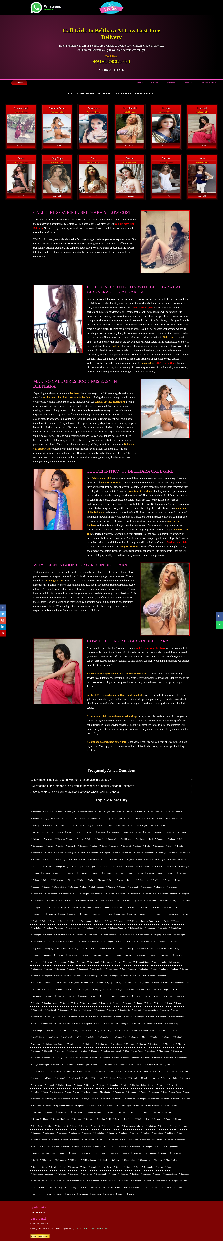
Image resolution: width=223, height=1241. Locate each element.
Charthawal (37, 894)
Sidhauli (103, 1160)
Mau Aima (138, 1051)
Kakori (142, 989)
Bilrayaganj (58, 880)
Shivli (35, 1160)
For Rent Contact (208, 83)
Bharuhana (117, 866)
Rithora (50, 1126)
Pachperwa (119, 1092)
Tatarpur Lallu (171, 1174)
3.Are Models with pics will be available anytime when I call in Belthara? (75, 792)
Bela (140, 859)
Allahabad (68, 818)
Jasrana (79, 976)
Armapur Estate (146, 825)
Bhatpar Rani (159, 866)
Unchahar (135, 1187)
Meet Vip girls (37, 1212)
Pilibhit (176, 1099)
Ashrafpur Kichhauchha (43, 832)
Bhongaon (83, 873)
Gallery (154, 83)
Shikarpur (137, 1153)
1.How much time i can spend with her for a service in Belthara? (70, 779)
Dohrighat (120, 914)
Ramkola (121, 1112)
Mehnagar (59, 1058)
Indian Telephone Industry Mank (168, 962)
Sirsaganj (74, 1167)
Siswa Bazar (106, 1167)
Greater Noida (105, 948)
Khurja (63, 1017)
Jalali (155, 969)
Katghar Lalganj (51, 1003)
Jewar (124, 976)
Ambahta (130, 818)
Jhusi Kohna (97, 982)
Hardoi (128, 955)
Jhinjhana (75, 982)
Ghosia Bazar (96, 941)
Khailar (159, 1003)
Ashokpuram (162, 825)
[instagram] (3, 620)
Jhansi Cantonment (158, 976)
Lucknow (174, 1030)
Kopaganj (162, 1017)
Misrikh (169, 1058)
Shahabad (136, 1146)
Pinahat (48, 1105)
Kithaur (129, 1017)
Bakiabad (127, 846)
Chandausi (147, 887)
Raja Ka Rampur (95, 1112)
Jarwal (69, 976)
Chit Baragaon (39, 900)
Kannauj (83, 996)
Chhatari (122, 894)
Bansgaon (71, 853)
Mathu (84, 1051)
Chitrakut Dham (56, 900)
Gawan (168, 935)
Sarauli (170, 1140)
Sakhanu (171, 1133)
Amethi (141, 818)
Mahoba (134, 1037)
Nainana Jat (62, 1078)
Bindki (91, 880)
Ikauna (128, 962)
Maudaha (151, 1051)
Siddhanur (74, 1160)
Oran (77, 1092)
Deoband (74, 907)
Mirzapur (158, 1058)
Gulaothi (119, 948)
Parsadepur (65, 1099)
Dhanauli (143, 907)
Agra (99, 812)
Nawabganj (37, 1085)
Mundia (90, 1071)
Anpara (100, 825)
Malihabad (89, 1044)
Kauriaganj (106, 1003)
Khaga (149, 1003)
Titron (148, 1181)
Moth (109, 1064)
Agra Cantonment (113, 812)
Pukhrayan (126, 1105)
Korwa (35, 1023)
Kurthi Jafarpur (173, 1023)
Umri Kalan (115, 1187)
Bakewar (114, 846)
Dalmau (152, 900)
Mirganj (146, 1058)
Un (125, 1187)
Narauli (144, 1078)
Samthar (114, 1140)
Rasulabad (128, 1119)
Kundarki (110, 1023)
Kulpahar (88, 1023)
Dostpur (132, 914)
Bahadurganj (38, 846)
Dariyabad (176, 900)
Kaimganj (97, 989)
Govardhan (89, 948)
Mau (127, 1051)
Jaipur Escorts (76, 1228)
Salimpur (55, 1140)
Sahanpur (37, 1133)
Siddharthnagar (89, 1160)
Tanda (157, 1174)
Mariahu (36, 1051)
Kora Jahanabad (177, 1017)
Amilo (161, 818)
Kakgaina (120, 989)
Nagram (36, 1078)
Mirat (116, 1058)
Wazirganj (96, 1194)
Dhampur (118, 907)
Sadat (174, 1126)
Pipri (102, 1105)
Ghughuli (110, 941)
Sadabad (164, 1126)
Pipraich (92, 1105)
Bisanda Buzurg (116, 880)
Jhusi (85, 982)
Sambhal (76, 1140)
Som (138, 1167)
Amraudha (62, 825)
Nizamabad (113, 1085)
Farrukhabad (178, 921)
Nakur (86, 1078)
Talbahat (124, 1174)
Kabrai (166, 982)
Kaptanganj (125, 996)
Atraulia (90, 832)
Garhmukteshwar (110, 935)
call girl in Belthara (165, 363)
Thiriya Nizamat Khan (74, 1181)
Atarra (60, 832)
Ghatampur (180, 935)
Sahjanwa (113, 1133)
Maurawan (177, 1051)
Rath (139, 1119)
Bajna (104, 846)
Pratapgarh (113, 1105)
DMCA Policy (103, 1228)
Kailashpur (83, 989)
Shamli (74, 1153)
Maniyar (142, 1044)
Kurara (137, 1023)
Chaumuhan (52, 894)
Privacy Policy (90, 1228)
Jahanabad (83, 969)
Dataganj (36, 907)
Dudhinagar (145, 914)
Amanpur (118, 818)
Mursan (128, 1071)
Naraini (133, 1078)
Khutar (74, 1017)
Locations (46, 1223)
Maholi (145, 1037)
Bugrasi (47, 887)
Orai (69, 1092)
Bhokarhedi (70, 873)
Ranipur (88, 1119)
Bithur (178, 880)
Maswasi (60, 1051)
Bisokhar (156, 880)
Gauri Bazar (143, 935)
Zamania (132, 1194)
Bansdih (59, 853)
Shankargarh (100, 1153)
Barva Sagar (61, 859)
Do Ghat (108, 914)
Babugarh (112, 839)
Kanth (113, 996)
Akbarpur (178, 812)
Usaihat (157, 1187)
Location (188, 83)
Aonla (132, 825)
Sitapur (119, 1167)
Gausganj (157, 935)
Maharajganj (105, 1037)
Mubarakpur (121, 1064)
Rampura (77, 1119)
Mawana (36, 1058)
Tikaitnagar (94, 1181)
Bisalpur (101, 880)
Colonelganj (130, 900)
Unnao (146, 1187)
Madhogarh (67, 1037)
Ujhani (84, 1187)
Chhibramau (135, 894)
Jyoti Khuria (132, 982)
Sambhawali (89, 1140)
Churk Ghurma (114, 900)
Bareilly (128, 853)
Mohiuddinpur (83, 1064)
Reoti (168, 1119)
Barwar (74, 859)
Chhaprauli (66, 894)
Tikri (105, 1181)
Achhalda (37, 812)
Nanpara (122, 1078)
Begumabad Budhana (99, 859)
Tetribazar (185, 1174)
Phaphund (131, 1099)
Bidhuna (107, 873)
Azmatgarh (48, 839)
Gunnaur (162, 948)
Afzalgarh (71, 812)
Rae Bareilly (78, 1112)
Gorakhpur (62, 948)
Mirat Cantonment (131, 1058)
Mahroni (167, 1037)
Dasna (187, 900)
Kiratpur (94, 1017)
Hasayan (48, 962)
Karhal (157, 996)
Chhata (111, 894)
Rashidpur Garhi (104, 1119)
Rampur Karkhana (40, 1119)
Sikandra (158, 1160)
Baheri (50, 846)
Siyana (129, 1167)
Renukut (158, 1119)
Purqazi (166, 1105)
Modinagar (182, 1058)
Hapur (118, 955)
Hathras (82, 962)
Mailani (178, 1037)
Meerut (47, 1058)
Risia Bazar (38, 1126)
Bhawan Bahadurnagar (179, 866)
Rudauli (96, 1126)
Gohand (121, 941)
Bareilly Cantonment (144, 853)
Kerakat (128, 1003)
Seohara (98, 1146)
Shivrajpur (46, 1160)
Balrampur (159, 846)
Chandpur (160, 887)
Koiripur (140, 1017)
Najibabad (75, 1078)
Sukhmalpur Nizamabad (43, 1174)
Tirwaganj (137, 1181)
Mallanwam (103, 1044)
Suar (169, 1167)
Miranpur (106, 1058)
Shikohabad (151, 1153)
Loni (163, 1030)
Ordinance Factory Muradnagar (96, 1092)
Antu (110, 825)
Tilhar (113, 1181)
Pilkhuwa (37, 1105)
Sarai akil (158, 1140)
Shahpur (63, 1153)
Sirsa (64, 1167)
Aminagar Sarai (175, 818)
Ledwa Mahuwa (141, 1030)
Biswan (168, 880)
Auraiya (101, 832)
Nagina (184, 1071)
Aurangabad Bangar (132, 832)
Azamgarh (182, 832)
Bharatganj (78, 866)
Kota (59, 1023)
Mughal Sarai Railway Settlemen (161, 1064)
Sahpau (124, 1133)
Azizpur (36, 839)
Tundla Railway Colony (58, 1187)
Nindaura (90, 1085)
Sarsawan (46, 1146)
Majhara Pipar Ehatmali (55, 1044)
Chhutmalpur (150, 894)
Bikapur (150, 873)
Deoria (98, 907)
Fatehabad (37, 928)
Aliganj (46, 818)
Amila (151, 818)
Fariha (166, 921)
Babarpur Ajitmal (64, 839)
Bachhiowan (126, 839)
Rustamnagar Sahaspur (134, 1126)
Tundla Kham (38, 1187)
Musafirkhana (142, 1071)
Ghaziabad (37, 941)
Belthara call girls (143, 307)
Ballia (147, 846)
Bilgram (182, 873)
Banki (49, 853)
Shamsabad (86, 1153)
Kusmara (50, 1030)
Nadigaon (173, 1071)
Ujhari (94, 1187)
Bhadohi (48, 866)
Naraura (155, 1078)
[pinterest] (3, 633)
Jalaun (175, 969)
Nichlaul (50, 1085)
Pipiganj (80, 1105)
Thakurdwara (38, 1181)
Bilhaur (36, 880)
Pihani (166, 1099)
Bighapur (119, 873)
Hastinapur (61, 962)
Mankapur (169, 1044)
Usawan (167, 1187)
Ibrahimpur (108, 962)
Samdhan (103, 1140)
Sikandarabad (129, 1160)
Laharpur (62, 1030)
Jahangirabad (97, 969)
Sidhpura (115, 1160)
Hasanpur (37, 962)
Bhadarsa (37, 866)
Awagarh (158, 832)
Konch (151, 1017)
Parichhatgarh (50, 1099)
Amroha (74, 825)
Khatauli (137, 1010)
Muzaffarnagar (158, 1071)
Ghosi (83, 941)
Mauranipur (164, 1051)
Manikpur (130, 1044)
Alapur (36, 818)
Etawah (53, 921)
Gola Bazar (144, 941)
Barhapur (186, 853)
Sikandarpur (145, 1160)
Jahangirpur (113, 969)
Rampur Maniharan (60, 1119)
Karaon (137, 996)
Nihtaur (79, 1085)
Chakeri (111, 887)
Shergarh (114, 1153)
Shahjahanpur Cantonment (44, 1153)
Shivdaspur (176, 1153)
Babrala (100, 839)
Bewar (183, 859)
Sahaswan (75, 1133)
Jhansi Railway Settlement (44, 982)
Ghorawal (72, 941)
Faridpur (133, 921)
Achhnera (49, 812)
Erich (35, 921)
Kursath (159, 1023)
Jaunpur (115, 976)
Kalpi (175, 989)
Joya (121, 982)
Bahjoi (60, 846)
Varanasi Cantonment (53, 1194)
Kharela (87, 1010)
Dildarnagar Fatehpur (91, 914)
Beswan (173, 859)
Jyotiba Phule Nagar (150, 982)
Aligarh (56, 818)
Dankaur (164, 900)
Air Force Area (152, 812)
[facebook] (3, 608)
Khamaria (64, 1010)
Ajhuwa (166, 812)
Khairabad (180, 1003)
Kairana (108, 989)
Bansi (82, 853)
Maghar (80, 1037)
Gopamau (37, 948)
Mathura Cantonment (112, 1051)
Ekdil (185, 914)
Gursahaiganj (176, 948)
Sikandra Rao (171, 1160)
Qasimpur (37, 1112)
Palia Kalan (176, 1092)
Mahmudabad (120, 1037)
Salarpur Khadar (40, 1140)
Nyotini (36, 1092)
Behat (114, 859)
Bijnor (130, 873)
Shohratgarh (60, 1160)
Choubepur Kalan (85, 900)
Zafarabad (109, 1194)
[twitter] (3, 614)
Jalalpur (164, 969)
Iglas (119, 962)
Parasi (187, 1092)
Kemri (117, 1003)
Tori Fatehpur (161, 1181)
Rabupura (49, 1112)
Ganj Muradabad (63, 935)
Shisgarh (164, 1153)
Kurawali (148, 1023)
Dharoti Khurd (170, 907)
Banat (170, 846)
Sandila (134, 1140)
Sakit (181, 1133)
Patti (96, 1099)
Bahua (94, 846)
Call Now (19, 83)
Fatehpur (102, 928)
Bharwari (130, 866)
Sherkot (125, 1153)
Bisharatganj (143, 880)
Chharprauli (98, 894)
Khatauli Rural (151, 1010)
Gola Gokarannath (161, 941)
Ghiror (61, 941)
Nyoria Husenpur (176, 1085)
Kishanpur (107, 1017)
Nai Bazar (48, 1078)
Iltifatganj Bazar (142, 962)
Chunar (101, 900)
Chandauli (134, 887)
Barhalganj (162, 853)
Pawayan (106, 1099)
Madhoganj (53, 1037)
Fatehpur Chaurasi (118, 928)
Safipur (184, 1126)
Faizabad (64, 921)
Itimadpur (60, 969)
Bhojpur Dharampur (51, 873)
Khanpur (76, 1010)
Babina (90, 839)
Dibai (62, 914)
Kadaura (60, 989)
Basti (83, 859)
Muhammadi (56, 1071)
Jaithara (133, 969)
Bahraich (71, 846)
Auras (147, 832)
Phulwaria (154, 1099)
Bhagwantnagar (63, 866)
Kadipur (71, 989)
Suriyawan (87, 1174)
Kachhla (36, 989)
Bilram (46, 880)
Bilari (160, 873)
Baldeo (138, 846)
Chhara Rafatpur (82, 894)
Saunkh (77, 1146)
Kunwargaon (124, 1023)
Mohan (56, 1064)
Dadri (142, 900)
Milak (94, 1058)
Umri (103, 1187)
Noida (125, 1085)
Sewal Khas (111, 1146)
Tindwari (124, 1181)
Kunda (99, 1023)
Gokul (132, 941)
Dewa (107, 907)
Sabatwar (152, 1126)
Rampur (145, 1112)
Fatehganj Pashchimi (54, 928)
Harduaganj (140, 955)
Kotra (67, 1023)
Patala (76, 1099)
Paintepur (155, 1092)
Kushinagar (37, 1030)
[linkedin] (3, 627)
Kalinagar (164, 989)
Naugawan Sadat (170, 1078)
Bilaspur (171, 873)
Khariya (112, 1010)
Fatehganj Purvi (74, 928)
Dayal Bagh (61, 907)
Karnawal (168, 996)
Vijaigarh (71, 1194)
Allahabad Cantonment (87, 818)
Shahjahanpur (171, 1146)
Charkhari (173, 887)
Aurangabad (114, 832)
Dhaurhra (52, 914)
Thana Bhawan (54, 1181)
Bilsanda (71, 880)
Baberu (80, 839)
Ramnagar (133, 1112)
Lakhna (87, 1030)
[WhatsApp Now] (219, 624)
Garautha (79, 935)
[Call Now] (219, 616)
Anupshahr (121, 825)
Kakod (132, 989)
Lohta (154, 1030)
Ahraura (128, 812)
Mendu (85, 1058)
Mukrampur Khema (74, 1071)
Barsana (48, 859)
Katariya (36, 1003)
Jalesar (185, 969)
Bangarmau (37, 853)
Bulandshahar (60, 887)
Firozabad (151, 928)
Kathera (65, 1003)
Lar (118, 1030)
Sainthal (146, 1133)
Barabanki (93, 853)
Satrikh (66, 1146)
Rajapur (109, 1112)
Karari (147, 996)
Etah (43, 921)
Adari (60, 812)
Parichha (36, 1099)
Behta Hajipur (128, 859)
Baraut (117, 853)
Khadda (139, 1003)
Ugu (75, 1187)
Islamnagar (37, 969)
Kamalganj (37, 996)
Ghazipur (50, 941)
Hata (72, 962)
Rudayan (108, 1126)
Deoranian (86, 907)
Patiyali (87, 1099)
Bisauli (130, 880)
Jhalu (134, 976)
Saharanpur (50, 1133)
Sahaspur (63, 1133)
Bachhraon (140, 839)
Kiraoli (84, 1017)
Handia (108, 955)
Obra (45, 1092)
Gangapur (37, 935)
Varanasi (36, 1194)
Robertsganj (62, 1126)
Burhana (74, 887)
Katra (75, 1003)
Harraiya (178, 955)
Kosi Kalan (47, 1023)
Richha (178, 1119)
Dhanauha (131, 907)
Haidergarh (72, 955)
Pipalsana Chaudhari (64, 1105)
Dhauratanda (38, 914)
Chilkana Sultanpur (168, 894)
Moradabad (98, 1064)
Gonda (175, 941)
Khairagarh (37, 1010)
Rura (118, 1126)
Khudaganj (51, 1017)
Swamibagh (101, 1174)
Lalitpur (109, 1030)
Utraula (178, 1187)
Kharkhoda (125, 1010)
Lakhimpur (75, 1030)
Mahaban (92, 1037)
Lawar (127, 1030)
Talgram (135, 1174)
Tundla (185, 1181)
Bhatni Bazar (144, 866)
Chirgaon (185, 894)
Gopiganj (49, 948)
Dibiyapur (73, 914)
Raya (148, 1119)
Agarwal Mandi (86, 812)
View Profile (21, 146)
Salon (65, 1140)
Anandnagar (87, 825)
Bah (180, 839)
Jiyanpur (110, 982)
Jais (123, 969)
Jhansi (143, 976)
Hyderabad (94, 962)
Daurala (48, 907)
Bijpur (140, 873)
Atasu (69, 832)
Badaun (160, 839)
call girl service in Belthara (150, 648)
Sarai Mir (146, 1140)
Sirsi (84, 1167)
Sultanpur (61, 1174)
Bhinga (36, 873)
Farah (109, 921)
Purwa (176, 1105)
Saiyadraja (158, 1133)
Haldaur (85, 955)
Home (140, 83)
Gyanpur (48, 955)
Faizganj (99, 921)
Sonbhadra (148, 1167)
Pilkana (187, 1099)
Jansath (59, 976)
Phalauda (118, 1099)
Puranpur (139, 1105)
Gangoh (48, 935)
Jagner (72, 969)
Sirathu (54, 1167)
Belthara (149, 859)
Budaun (36, 887)
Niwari (102, 1085)
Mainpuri (37, 1044)
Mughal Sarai (137, 1064)
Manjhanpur (155, 1044)
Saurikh (87, 1146)
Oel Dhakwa (57, 1092)
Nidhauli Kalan (64, 1085)
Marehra (181, 1044)
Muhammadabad (40, 1071)
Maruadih (48, 1051)
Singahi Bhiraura (40, 1167)
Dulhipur (158, 914)
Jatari (105, 976)
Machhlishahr (38, 1037)
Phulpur (143, 1099)
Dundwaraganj (173, 914)
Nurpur (162, 1085)
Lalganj (98, 1030)
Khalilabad (51, 1010)
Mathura (94, 1051)
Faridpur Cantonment (150, 921)
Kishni (118, 1017)
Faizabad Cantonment (81, 921)
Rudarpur (85, 1126)
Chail (84, 887)
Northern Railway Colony (143, 1085)
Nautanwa (186, 1078)
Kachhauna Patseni (181, 982)
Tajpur (113, 1174)
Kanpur (94, 996)
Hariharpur (166, 955)
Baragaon (106, 853)
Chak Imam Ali (97, 887)
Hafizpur (59, 955)
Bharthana (104, 866)
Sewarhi (124, 1146)
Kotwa (77, 1023)
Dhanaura (156, 907)
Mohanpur (68, 1064)
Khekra (165, 1010)
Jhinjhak (63, 982)
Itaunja (49, 969)
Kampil (49, 996)
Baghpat (171, 839)
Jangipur (48, 976)
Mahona (155, 1037)
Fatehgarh (89, 928)
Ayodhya (170, 832)
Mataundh (72, 1051)
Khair (169, 1003)
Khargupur (100, 1010)
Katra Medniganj (89, 1003)
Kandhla (60, 996)
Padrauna (132, 1092)
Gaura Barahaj (128, 935)
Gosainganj (75, 948)
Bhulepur (96, 873)
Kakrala (152, 989)
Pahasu (144, 1092)
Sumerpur (74, 1174)
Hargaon (153, 955)
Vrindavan (83, 1194)
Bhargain (91, 866)
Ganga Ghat (176, 928)
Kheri (175, 1010)
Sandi (124, 1140)
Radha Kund (63, 1112)
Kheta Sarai (38, 1017)
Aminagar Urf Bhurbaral (43, 825)
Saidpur (135, 1133)
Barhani (174, 853)
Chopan (70, 900)
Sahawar (87, 1133)
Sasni (56, 1146)
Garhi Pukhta (92, 935)
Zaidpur (121, 1194)
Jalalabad (144, 969)
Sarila (35, 1146)
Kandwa (72, 996)
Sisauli (94, 1167)
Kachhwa (48, 989)
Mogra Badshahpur (41, 1064)
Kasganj (180, 996)
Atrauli (79, 832)
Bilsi (81, 880)
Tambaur (147, 1174)
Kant (104, 996)
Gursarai (36, 955)
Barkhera (36, 859)
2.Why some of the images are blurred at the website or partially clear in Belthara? (82, 785)
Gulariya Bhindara (146, 948)
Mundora (102, 1071)
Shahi (159, 1146)
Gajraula (163, 928)
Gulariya (130, 948)
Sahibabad (99, 1133)
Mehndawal (73, 1058)
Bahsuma (84, 846)
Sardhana (181, 1140)
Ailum (139, 812)
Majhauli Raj (75, 1044)
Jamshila (36, 976)
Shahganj (148, 1146)
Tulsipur (174, 1181)
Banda (180, 846)
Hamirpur (97, 955)
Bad (151, 839)
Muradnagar (116, 1071)
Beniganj (161, 859)
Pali (165, 1092)
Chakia (122, 887)
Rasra (117, 1119)
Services (171, 83)
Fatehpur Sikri (136, 928)
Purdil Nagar (153, 1105)
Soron (160, 1167)
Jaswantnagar (92, 976)
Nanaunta (97, 1078)
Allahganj (105, 818)
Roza (74, 1126)
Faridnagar (120, 921)
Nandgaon (110, 1078)
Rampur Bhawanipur (162, 1112)
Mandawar (117, 1044)
